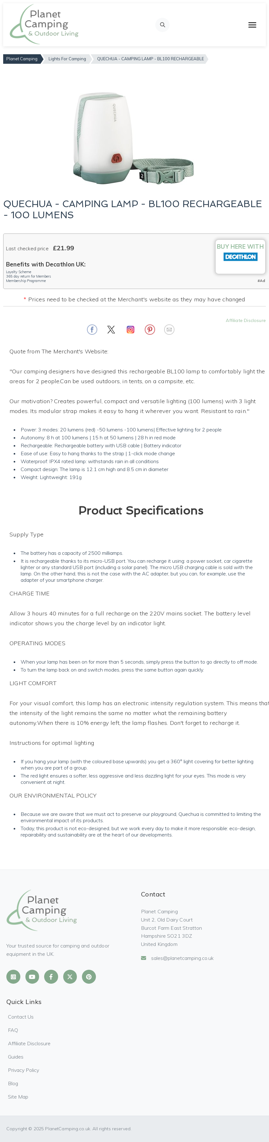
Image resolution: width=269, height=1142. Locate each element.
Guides (16, 1056)
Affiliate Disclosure (246, 320)
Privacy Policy (23, 1070)
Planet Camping (21, 58)
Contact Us (21, 1017)
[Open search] (162, 25)
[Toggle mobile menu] (252, 25)
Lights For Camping (67, 58)
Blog (13, 1083)
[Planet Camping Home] (45, 24)
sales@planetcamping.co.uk (177, 958)
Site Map (18, 1096)
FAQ (13, 1030)
